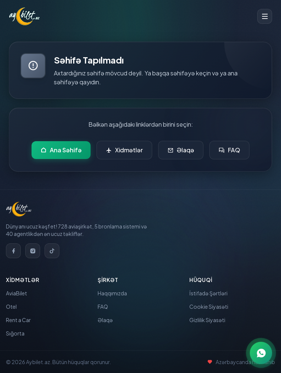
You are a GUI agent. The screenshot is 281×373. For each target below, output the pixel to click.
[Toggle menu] (264, 16)
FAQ (229, 150)
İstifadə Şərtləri (208, 293)
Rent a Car (18, 320)
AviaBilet (16, 293)
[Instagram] (32, 250)
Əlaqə (180, 150)
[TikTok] (52, 250)
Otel (11, 306)
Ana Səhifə (61, 150)
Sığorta (15, 333)
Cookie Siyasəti (208, 306)
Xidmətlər (124, 150)
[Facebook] (13, 250)
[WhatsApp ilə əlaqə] (261, 353)
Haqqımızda (112, 293)
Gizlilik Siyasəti (207, 320)
